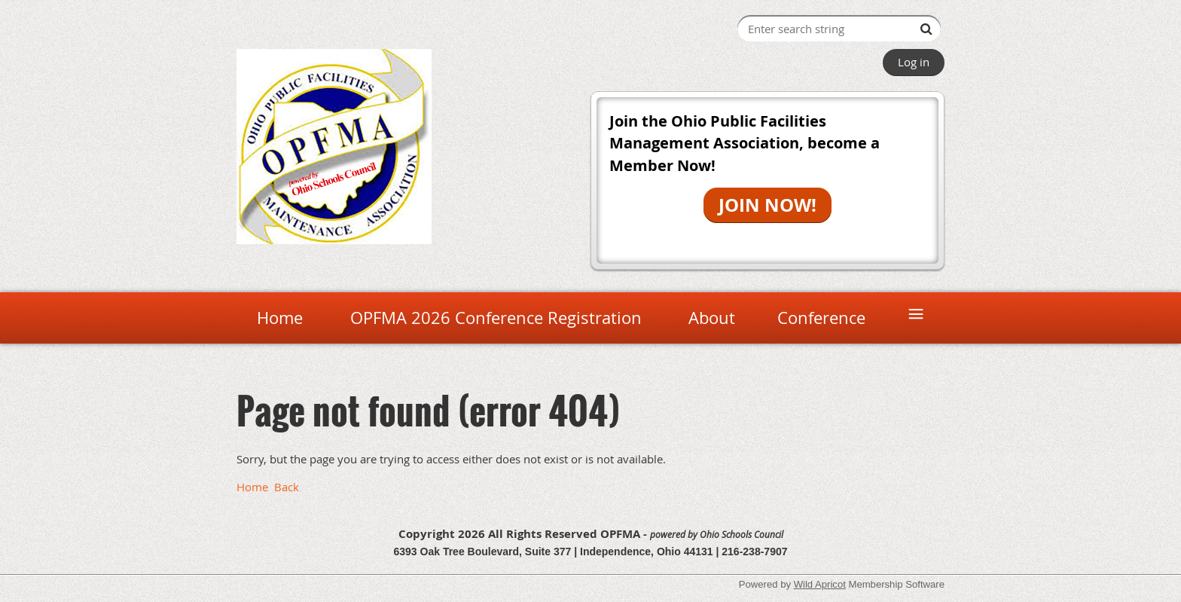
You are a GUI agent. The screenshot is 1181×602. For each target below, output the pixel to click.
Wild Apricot (820, 584)
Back (286, 486)
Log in (913, 61)
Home (252, 486)
